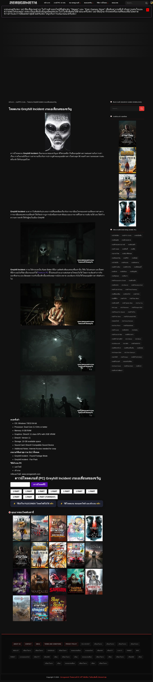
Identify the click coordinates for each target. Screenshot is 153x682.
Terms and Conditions (57, 644)
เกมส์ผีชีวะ (115, 298)
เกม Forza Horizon (127, 321)
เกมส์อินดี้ (125, 249)
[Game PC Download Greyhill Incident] (57, 417)
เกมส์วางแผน (115, 249)
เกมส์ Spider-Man (127, 303)
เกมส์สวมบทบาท (126, 240)
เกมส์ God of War (117, 334)
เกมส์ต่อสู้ (134, 258)
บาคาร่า (17, 657)
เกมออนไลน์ (115, 321)
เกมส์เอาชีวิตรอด (127, 253)
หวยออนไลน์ (112, 651)
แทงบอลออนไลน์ (60, 657)
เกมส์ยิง (133, 249)
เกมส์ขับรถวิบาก (116, 348)
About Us (17, 644)
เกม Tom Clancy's (129, 352)
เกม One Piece (116, 325)
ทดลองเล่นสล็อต (97, 651)
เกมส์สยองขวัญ (116, 258)
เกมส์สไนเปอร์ (116, 361)
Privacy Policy (77, 644)
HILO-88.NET (93, 644)
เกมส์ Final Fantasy (131, 289)
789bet (28, 657)
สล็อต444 (124, 651)
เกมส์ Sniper (124, 357)
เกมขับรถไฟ (126, 294)
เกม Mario (138, 339)
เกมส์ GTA (123, 298)
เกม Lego (114, 307)
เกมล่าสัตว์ (115, 357)
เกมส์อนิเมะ (123, 271)
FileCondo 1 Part (20, 484)
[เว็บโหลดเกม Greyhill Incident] (57, 371)
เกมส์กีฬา (126, 258)
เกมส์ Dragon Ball (137, 307)
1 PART (16, 491)
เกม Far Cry (139, 303)
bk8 (37, 657)
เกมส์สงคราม (135, 262)
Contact (29, 644)
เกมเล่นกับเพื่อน (127, 361)
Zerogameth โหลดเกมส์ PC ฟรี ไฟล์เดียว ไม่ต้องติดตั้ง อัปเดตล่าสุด (83, 678)
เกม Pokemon (124, 307)
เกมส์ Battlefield (128, 325)
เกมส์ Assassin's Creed (119, 280)
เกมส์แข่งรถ (115, 285)
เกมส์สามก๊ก (132, 280)
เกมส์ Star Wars (134, 298)
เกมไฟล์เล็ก (115, 262)
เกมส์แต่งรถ (125, 330)
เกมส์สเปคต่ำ (131, 244)
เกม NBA (125, 343)
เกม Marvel (125, 285)
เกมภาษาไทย (115, 253)
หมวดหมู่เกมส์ (74, 3)
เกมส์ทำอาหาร (129, 334)
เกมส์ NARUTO (135, 343)
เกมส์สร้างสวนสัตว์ (117, 339)
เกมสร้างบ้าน (131, 312)
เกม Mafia (135, 330)
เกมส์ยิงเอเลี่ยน (116, 294)
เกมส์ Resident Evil (137, 285)
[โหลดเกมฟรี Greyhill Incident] (57, 325)
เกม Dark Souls (116, 366)
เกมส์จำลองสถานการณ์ (118, 244)
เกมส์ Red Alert (128, 366)
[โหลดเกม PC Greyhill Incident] (57, 264)
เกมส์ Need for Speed (118, 312)
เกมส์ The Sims (116, 316)
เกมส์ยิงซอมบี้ (137, 267)
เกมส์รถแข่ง (124, 262)
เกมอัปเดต (140, 348)
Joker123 (69, 651)
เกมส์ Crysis (115, 330)
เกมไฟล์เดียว (115, 235)
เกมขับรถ (114, 271)
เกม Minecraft (116, 343)
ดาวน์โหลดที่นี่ (39, 484)
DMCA (40, 644)
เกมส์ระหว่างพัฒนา (117, 370)
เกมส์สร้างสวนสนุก (136, 357)
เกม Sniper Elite (116, 352)
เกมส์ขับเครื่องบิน (129, 348)
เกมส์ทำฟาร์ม (127, 267)
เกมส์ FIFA (136, 294)
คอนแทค (115, 3)
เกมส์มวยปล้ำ (115, 303)
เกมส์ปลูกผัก (133, 271)
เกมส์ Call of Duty (117, 289)
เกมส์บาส (138, 366)
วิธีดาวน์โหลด (102, 3)
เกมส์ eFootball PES (130, 316)
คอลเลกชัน (88, 3)
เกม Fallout (128, 339)
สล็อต (96, 657)
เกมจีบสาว (125, 276)
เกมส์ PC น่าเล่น (59, 3)
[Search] (146, 3)
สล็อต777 (136, 651)
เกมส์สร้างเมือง (116, 267)
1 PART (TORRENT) (46, 497)
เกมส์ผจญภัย (115, 240)
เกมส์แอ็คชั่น (138, 235)
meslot (30, 651)
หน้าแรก (47, 3)
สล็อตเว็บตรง (107, 644)
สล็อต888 (86, 657)
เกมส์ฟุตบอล (115, 276)
